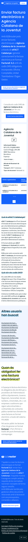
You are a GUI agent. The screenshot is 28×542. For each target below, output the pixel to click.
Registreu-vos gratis (12, 3)
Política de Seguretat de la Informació (14, 531)
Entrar (23, 3)
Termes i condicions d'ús (9, 528)
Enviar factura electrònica (15, 116)
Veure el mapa (8, 159)
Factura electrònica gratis (11, 505)
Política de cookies (8, 533)
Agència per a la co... (8, 350)
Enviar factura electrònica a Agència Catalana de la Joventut (14, 87)
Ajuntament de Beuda (9, 330)
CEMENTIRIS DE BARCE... (9, 325)
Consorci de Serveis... (8, 335)
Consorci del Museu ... (8, 340)
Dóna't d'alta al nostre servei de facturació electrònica (12, 441)
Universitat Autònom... (9, 355)
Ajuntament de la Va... (8, 348)
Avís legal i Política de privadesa (12, 526)
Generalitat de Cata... (8, 352)
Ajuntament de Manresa (9, 327)
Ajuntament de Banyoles (9, 338)
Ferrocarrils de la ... (7, 357)
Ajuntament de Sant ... (9, 323)
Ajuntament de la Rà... (9, 332)
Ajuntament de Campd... (9, 342)
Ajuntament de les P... (8, 345)
